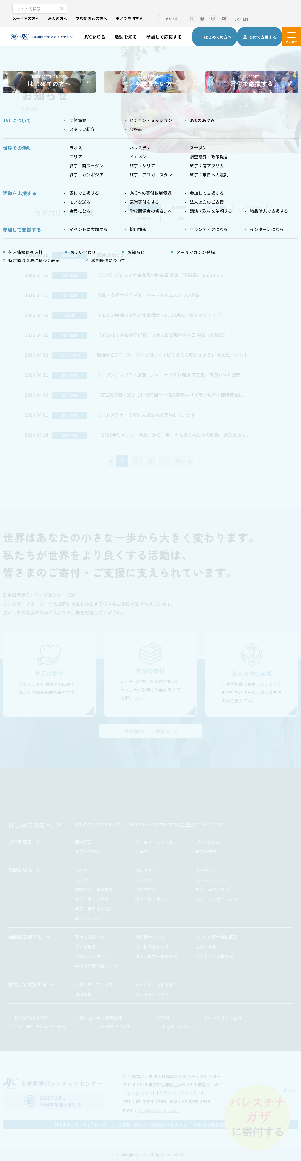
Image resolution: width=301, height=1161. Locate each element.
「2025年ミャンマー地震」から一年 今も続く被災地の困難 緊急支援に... (173, 434)
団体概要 (83, 842)
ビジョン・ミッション (156, 842)
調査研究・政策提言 (94, 889)
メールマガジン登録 (222, 1017)
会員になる (206, 946)
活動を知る (126, 36)
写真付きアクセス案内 (180, 1093)
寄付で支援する (90, 937)
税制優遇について (114, 1026)
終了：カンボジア (152, 899)
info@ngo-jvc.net (158, 1110)
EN (245, 19)
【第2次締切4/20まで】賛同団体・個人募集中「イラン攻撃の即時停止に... (172, 394)
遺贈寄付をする (150, 937)
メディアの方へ (25, 18)
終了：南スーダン (212, 889)
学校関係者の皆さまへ (96, 966)
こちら (187, 824)
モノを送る (85, 946)
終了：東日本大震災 (94, 908)
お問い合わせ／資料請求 (99, 1017)
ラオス (81, 870)
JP (236, 19)
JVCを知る (94, 36)
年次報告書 (206, 851)
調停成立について (115, 255)
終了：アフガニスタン (216, 899)
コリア (81, 880)
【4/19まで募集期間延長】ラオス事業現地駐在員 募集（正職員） (162, 335)
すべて (144, 207)
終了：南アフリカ (92, 899)
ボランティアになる (94, 984)
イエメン (143, 880)
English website (179, 1026)
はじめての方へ (30, 824)
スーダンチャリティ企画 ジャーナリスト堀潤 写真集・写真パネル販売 (171, 375)
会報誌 (179, 218)
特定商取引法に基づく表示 (39, 1026)
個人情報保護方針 (31, 1017)
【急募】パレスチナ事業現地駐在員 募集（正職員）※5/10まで (160, 275)
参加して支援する (92, 956)
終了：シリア (88, 918)
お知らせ (162, 1017)
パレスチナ (146, 870)
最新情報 (179, 207)
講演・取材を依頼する (156, 956)
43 (179, 461)
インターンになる (152, 994)
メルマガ (172, 18)
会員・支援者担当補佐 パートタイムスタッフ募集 (148, 295)
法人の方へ (57, 18)
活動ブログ (146, 889)
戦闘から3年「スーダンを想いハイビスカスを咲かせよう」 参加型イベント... (174, 355)
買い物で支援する (152, 946)
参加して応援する (164, 36)
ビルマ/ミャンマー (213, 880)
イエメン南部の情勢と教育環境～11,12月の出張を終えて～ (156, 315)
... (164, 461)
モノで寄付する (129, 18)
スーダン (203, 870)
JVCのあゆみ (207, 842)
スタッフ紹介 (88, 851)
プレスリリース (250, 207)
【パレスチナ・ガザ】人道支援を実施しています (146, 414)
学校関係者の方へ (91, 18)
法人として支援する (214, 956)
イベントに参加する (154, 984)
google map (139, 1093)
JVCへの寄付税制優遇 (216, 937)
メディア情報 (214, 207)
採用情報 (144, 218)
